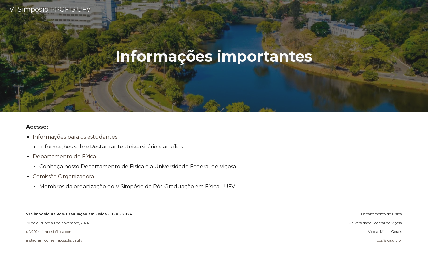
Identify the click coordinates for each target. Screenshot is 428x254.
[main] (214, 56)
